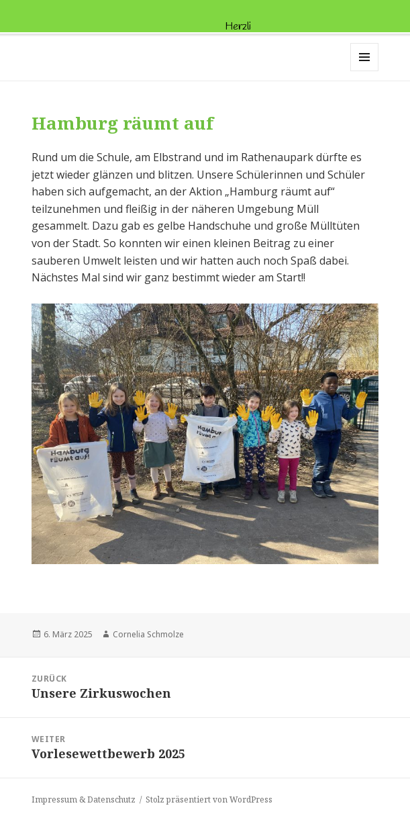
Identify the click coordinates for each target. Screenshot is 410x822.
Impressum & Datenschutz (84, 799)
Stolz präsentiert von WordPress (209, 799)
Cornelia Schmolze (148, 634)
